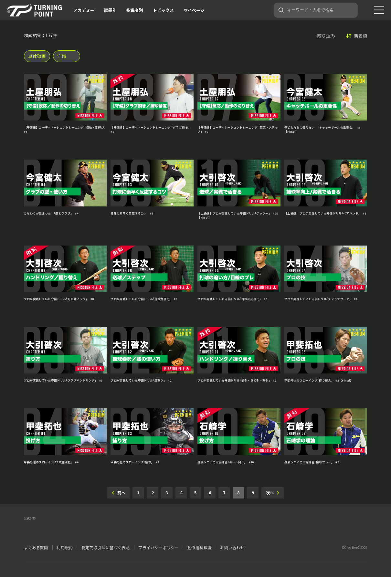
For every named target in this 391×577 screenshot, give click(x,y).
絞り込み (326, 35)
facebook (43, 528)
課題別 (110, 10)
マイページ (194, 10)
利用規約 (65, 548)
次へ (270, 493)
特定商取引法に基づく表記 (105, 548)
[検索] (281, 10)
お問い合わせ (232, 548)
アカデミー (83, 10)
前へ (121, 493)
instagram (58, 528)
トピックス (163, 10)
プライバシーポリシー (158, 548)
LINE (73, 528)
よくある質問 (36, 548)
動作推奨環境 (199, 548)
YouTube (87, 528)
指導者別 (134, 10)
